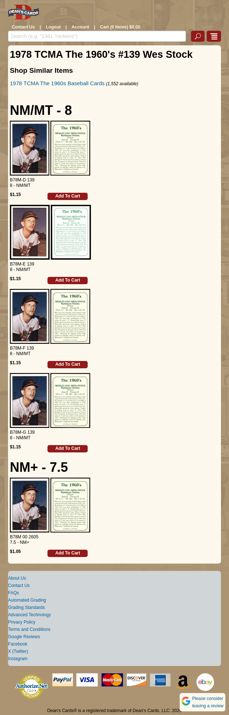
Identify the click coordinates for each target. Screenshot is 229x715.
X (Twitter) (18, 651)
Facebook (17, 644)
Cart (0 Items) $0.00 (120, 27)
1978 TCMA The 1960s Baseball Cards (57, 83)
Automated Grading (27, 600)
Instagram (17, 658)
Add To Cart (67, 196)
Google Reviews (24, 636)
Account (80, 27)
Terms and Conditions (29, 629)
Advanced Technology (29, 614)
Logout (53, 27)
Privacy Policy (21, 622)
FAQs (13, 592)
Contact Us (23, 27)
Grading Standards (26, 607)
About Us (17, 578)
